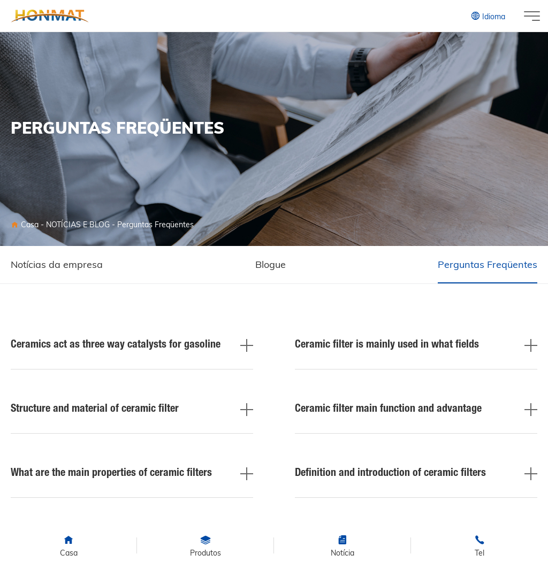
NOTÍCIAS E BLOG (78, 224)
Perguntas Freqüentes (155, 224)
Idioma (487, 16)
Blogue (270, 264)
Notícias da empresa (57, 264)
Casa (30, 224)
